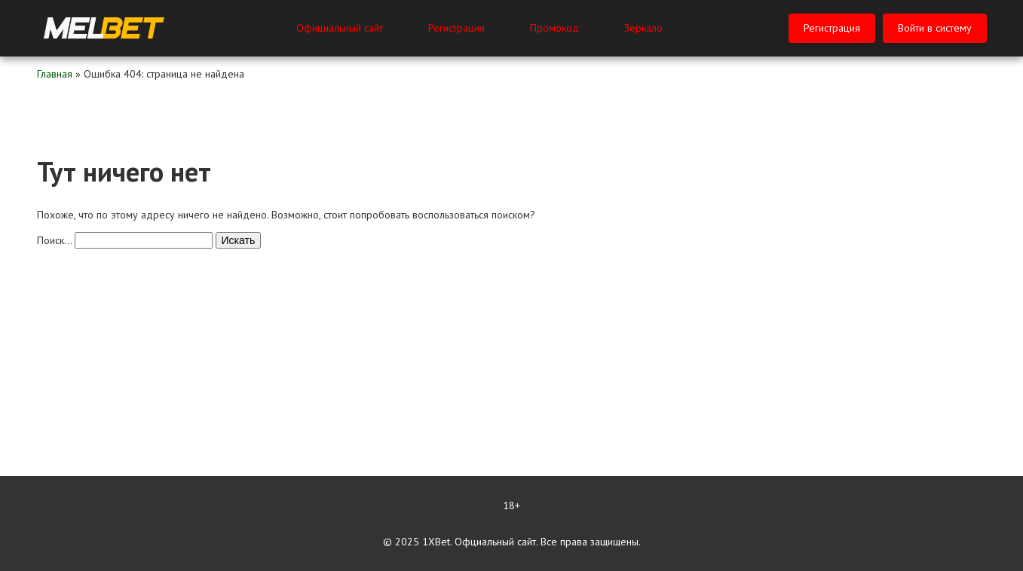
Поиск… (54, 240)
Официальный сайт (339, 28)
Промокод (554, 28)
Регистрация (456, 28)
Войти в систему (935, 28)
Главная (54, 74)
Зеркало (643, 28)
